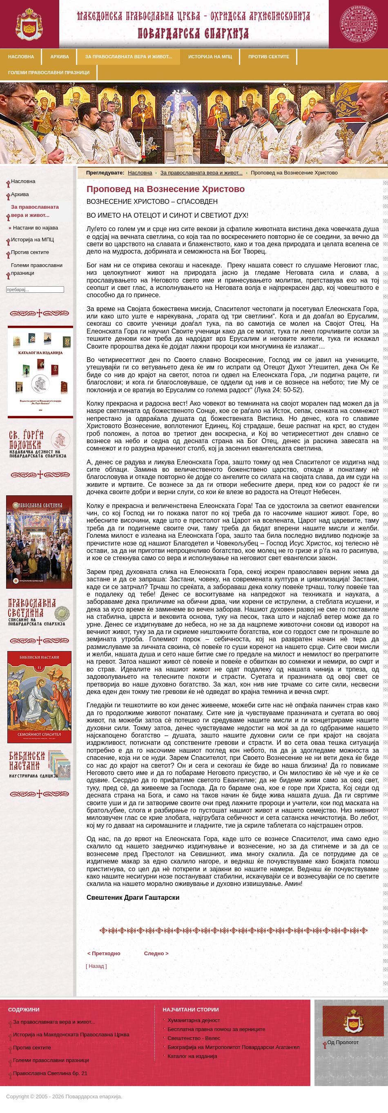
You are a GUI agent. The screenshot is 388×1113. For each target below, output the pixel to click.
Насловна (140, 173)
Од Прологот (343, 1042)
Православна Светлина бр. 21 (50, 1073)
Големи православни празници (36, 269)
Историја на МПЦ (32, 239)
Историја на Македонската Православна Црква (71, 1034)
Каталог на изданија (192, 1056)
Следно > (156, 953)
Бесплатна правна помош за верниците (216, 1029)
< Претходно (103, 953)
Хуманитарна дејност (193, 1020)
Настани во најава (35, 228)
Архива (20, 194)
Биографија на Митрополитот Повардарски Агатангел (233, 1047)
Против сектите (30, 252)
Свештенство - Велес (193, 1038)
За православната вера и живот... (202, 173)
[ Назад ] (96, 966)
